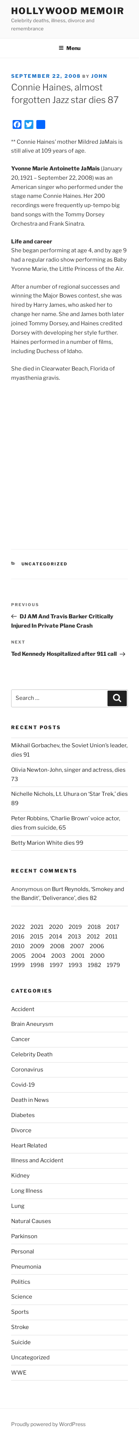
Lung (17, 1206)
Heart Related (29, 1145)
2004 (38, 956)
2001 (78, 956)
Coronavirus (27, 1069)
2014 (55, 936)
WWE (18, 1372)
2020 (56, 927)
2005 (18, 956)
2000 (97, 956)
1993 (75, 965)
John (99, 76)
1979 (113, 965)
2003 (58, 956)
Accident (22, 1009)
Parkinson (24, 1236)
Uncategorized (30, 1357)
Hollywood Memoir (68, 11)
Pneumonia (26, 1266)
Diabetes (23, 1115)
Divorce (21, 1130)
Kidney (20, 1175)
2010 (17, 946)
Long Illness (27, 1190)
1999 (18, 965)
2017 (112, 927)
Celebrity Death (32, 1054)
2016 (17, 936)
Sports (20, 1312)
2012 (93, 936)
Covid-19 (23, 1085)
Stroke (20, 1327)
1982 (94, 965)
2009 (37, 946)
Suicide (21, 1342)
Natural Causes (31, 1221)
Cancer (20, 1039)
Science (21, 1296)
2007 (77, 946)
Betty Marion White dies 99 (47, 843)
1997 (56, 965)
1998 (37, 965)
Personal (22, 1251)
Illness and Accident (37, 1160)
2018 (94, 927)
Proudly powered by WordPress (48, 1424)
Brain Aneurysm (32, 1024)
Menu (69, 48)
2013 (74, 936)
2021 (36, 927)
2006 (97, 946)
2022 (18, 927)
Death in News (30, 1100)
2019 (75, 927)
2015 (36, 936)
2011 (111, 936)
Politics (20, 1282)
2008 (57, 946)
